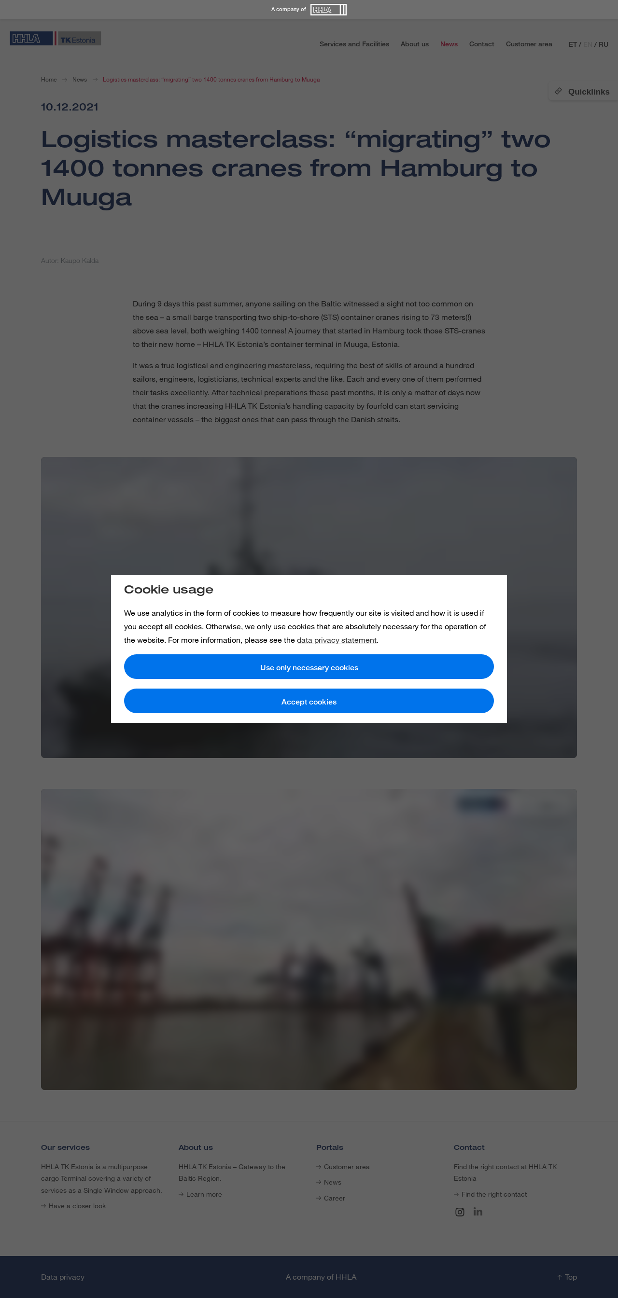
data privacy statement (337, 640)
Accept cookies (309, 701)
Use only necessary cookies (309, 667)
